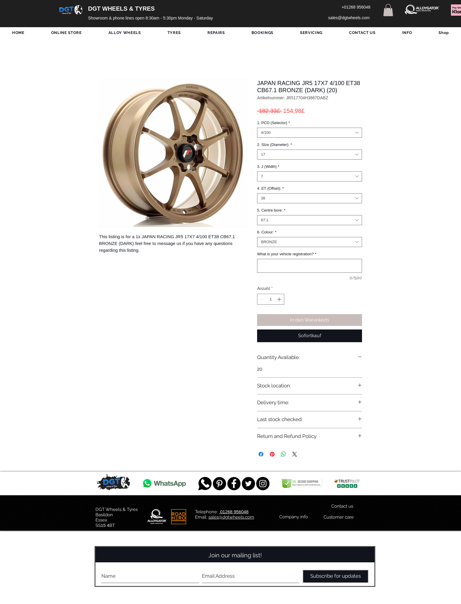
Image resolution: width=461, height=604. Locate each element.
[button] (388, 10)
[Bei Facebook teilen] (260, 454)
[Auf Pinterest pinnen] (272, 454)
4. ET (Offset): (270, 188)
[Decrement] (261, 299)
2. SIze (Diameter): (274, 144)
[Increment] (279, 299)
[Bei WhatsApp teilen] (283, 454)
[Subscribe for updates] (336, 576)
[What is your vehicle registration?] (309, 266)
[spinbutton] (270, 299)
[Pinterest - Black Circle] (219, 483)
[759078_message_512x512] (205, 483)
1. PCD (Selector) (273, 123)
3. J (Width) (268, 166)
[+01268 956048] (356, 7)
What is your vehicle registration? (286, 254)
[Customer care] (338, 517)
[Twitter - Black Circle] (248, 483)
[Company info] (294, 517)
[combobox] (309, 133)
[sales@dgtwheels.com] (349, 18)
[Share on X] (294, 454)
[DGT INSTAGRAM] (263, 483)
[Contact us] (342, 506)
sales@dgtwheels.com (231, 517)
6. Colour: (266, 232)
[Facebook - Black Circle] (234, 483)
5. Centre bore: (271, 210)
